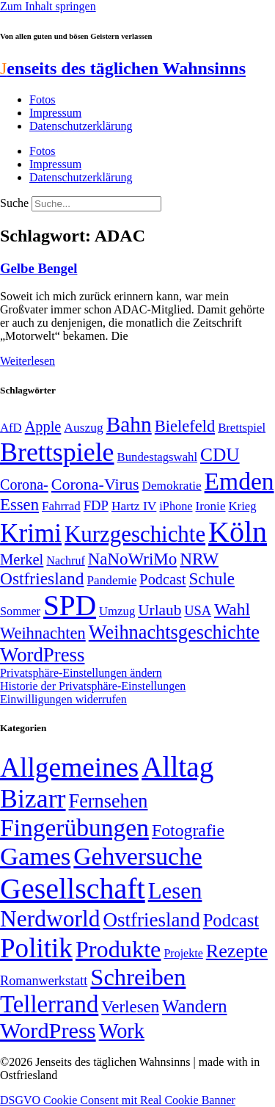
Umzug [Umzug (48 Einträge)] (117, 611)
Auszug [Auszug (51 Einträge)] (83, 427)
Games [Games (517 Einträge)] (35, 856)
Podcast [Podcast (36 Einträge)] (231, 920)
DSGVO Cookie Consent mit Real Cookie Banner (117, 1100)
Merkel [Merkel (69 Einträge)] (21, 559)
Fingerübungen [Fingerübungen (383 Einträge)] (74, 827)
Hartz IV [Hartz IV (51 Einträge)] (133, 505)
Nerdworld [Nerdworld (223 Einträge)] (50, 919)
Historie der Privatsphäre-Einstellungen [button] (93, 686)
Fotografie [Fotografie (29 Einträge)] (188, 830)
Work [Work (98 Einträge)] (121, 1031)
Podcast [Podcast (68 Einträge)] (162, 579)
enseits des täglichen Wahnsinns (123, 68)
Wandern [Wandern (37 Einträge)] (194, 1006)
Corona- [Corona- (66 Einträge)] (24, 484)
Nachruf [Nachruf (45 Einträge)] (65, 560)
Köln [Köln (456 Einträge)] (237, 531)
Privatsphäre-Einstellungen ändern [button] (81, 673)
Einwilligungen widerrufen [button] (63, 699)
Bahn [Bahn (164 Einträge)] (129, 424)
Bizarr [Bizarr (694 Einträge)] (33, 798)
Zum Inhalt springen (48, 6)
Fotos (42, 99)
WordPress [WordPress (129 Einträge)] (42, 655)
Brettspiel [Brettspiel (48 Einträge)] (241, 428)
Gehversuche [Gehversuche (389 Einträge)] (137, 856)
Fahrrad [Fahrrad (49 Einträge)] (61, 506)
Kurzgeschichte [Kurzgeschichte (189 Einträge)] (135, 534)
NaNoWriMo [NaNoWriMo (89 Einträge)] (132, 559)
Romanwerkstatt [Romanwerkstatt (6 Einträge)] (43, 980)
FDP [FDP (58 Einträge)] (96, 505)
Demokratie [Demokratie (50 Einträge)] (171, 486)
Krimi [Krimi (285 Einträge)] (31, 533)
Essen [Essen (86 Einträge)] (19, 505)
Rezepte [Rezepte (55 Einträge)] (237, 951)
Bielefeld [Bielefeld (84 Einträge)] (185, 426)
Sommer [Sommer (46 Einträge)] (20, 611)
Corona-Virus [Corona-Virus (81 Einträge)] (95, 484)
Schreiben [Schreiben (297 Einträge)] (138, 977)
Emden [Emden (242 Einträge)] (239, 481)
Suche (14, 203)
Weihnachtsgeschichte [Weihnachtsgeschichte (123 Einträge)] (174, 632)
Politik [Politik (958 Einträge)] (36, 948)
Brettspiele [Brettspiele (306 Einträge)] (57, 452)
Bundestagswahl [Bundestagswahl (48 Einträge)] (157, 457)
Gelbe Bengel (38, 268)
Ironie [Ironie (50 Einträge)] (210, 506)
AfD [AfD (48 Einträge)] (11, 428)
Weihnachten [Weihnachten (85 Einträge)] (43, 633)
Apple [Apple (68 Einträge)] (43, 426)
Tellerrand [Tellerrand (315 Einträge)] (49, 1004)
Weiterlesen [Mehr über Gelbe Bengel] (27, 361)
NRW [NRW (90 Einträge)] (199, 558)
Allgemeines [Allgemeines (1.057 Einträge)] (69, 767)
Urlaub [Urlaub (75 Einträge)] (159, 610)
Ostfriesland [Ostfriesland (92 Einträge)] (42, 578)
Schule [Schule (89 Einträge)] (212, 579)
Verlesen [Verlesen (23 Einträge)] (130, 1007)
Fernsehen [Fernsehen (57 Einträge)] (108, 801)
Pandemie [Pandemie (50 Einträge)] (112, 580)
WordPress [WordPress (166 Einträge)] (48, 1030)
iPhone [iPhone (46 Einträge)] (175, 506)
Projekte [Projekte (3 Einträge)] (183, 953)
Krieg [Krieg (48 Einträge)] (243, 506)
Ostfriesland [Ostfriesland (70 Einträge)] (151, 920)
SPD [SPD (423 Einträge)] (69, 605)
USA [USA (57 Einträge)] (197, 610)
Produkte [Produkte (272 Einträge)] (118, 949)
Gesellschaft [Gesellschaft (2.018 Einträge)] (72, 888)
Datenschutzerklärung (80, 126)
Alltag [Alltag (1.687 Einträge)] (177, 767)
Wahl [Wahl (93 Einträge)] (232, 609)
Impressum (55, 112)
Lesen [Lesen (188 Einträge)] (175, 891)
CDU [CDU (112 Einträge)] (220, 454)
